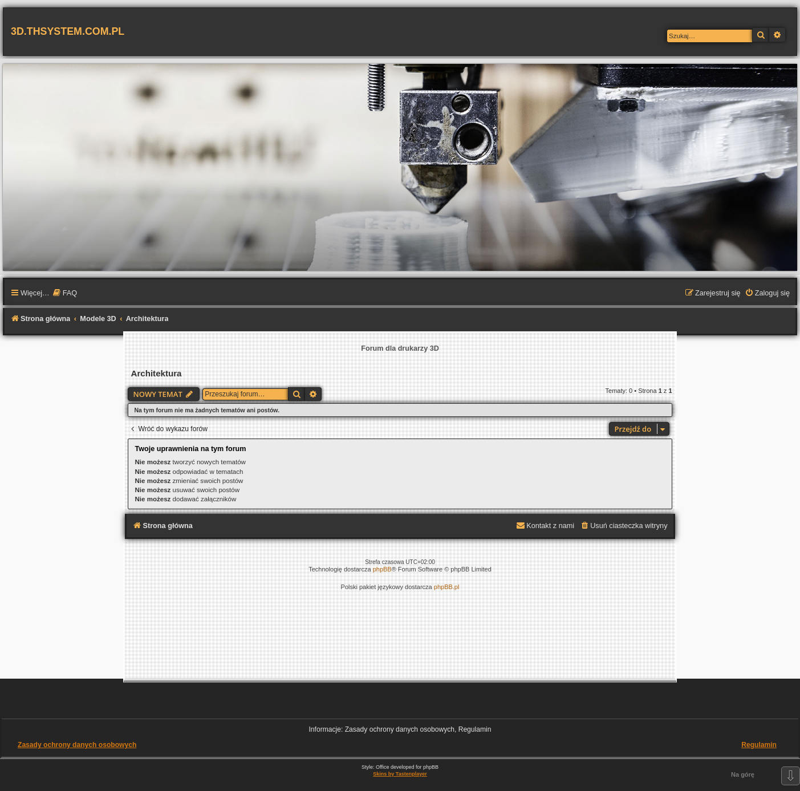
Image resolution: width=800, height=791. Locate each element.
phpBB (382, 569)
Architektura (156, 373)
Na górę (742, 774)
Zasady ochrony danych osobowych (77, 745)
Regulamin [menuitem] (759, 745)
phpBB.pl (447, 586)
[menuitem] (64, 294)
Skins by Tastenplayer (400, 774)
